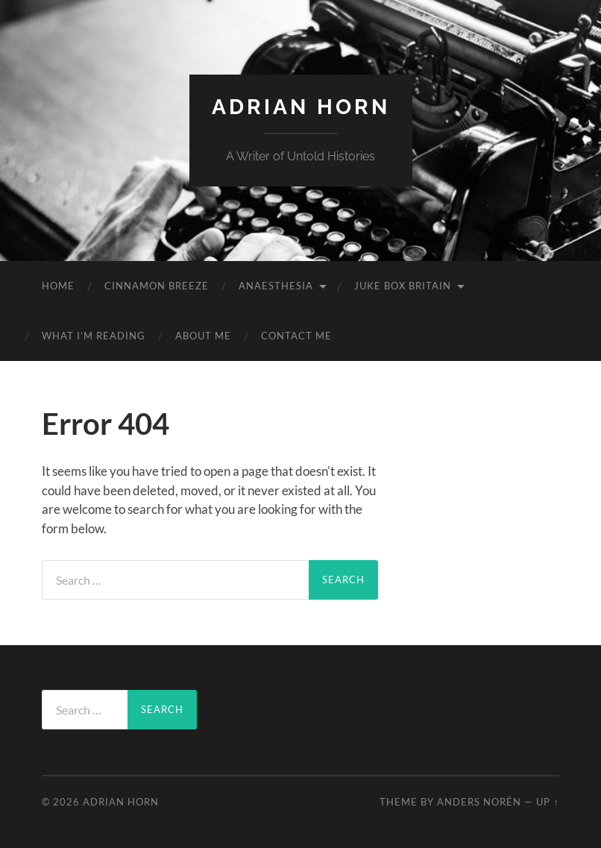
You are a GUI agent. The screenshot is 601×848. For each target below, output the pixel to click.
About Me (203, 336)
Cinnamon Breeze (156, 286)
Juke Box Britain (402, 286)
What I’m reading (93, 336)
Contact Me (296, 336)
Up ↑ (547, 802)
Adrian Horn (301, 107)
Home (58, 286)
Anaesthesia (276, 286)
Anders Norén (479, 802)
